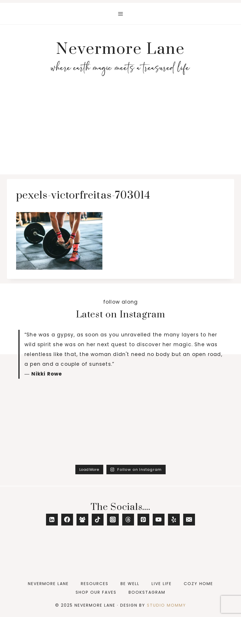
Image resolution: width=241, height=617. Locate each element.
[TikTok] (98, 519)
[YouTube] (159, 519)
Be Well (129, 583)
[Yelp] (174, 519)
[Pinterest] (143, 519)
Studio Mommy (166, 605)
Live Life (162, 583)
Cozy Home (198, 583)
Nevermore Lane (48, 583)
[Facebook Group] (82, 519)
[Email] (189, 519)
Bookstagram (147, 592)
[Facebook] (67, 519)
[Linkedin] (52, 519)
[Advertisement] (120, 131)
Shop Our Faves (96, 592)
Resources (94, 583)
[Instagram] (113, 519)
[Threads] (128, 519)
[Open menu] (120, 13)
